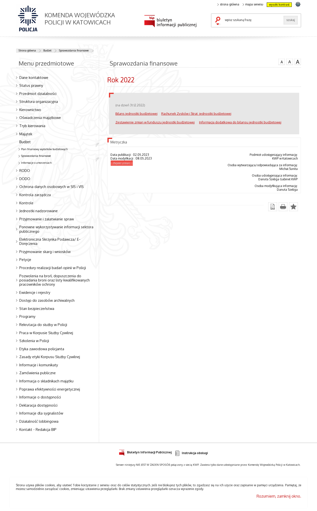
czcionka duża (297, 62)
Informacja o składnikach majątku (46, 381)
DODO (24, 178)
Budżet (47, 50)
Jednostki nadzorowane (38, 211)
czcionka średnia (289, 62)
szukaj (219, 21)
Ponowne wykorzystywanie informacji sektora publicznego (56, 229)
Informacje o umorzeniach (36, 162)
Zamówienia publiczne (37, 373)
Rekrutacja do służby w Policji (43, 324)
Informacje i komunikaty (38, 365)
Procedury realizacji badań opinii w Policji (52, 267)
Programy (27, 316)
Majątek (25, 134)
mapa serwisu (253, 4)
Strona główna (27, 50)
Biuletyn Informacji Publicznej (145, 451)
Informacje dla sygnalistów (41, 413)
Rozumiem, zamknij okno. (279, 496)
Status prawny (31, 85)
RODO (24, 170)
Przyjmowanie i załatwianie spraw (46, 219)
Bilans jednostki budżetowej (136, 113)
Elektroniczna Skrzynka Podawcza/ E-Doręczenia (49, 241)
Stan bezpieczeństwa (36, 308)
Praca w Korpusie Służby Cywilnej (46, 332)
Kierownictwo (30, 109)
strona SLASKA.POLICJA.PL (298, 4)
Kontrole (26, 203)
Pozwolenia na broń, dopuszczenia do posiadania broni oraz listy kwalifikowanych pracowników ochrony (54, 280)
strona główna (228, 4)
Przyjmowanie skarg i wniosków (45, 251)
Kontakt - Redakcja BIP (37, 429)
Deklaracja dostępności (38, 405)
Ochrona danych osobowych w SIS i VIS (51, 186)
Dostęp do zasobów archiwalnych (47, 300)
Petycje (25, 259)
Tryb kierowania (32, 125)
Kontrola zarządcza (35, 194)
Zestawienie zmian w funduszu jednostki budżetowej (155, 122)
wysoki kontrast (279, 4)
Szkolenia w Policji (34, 340)
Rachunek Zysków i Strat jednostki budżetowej (196, 113)
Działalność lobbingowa (38, 421)
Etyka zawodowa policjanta (41, 349)
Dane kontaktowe (33, 77)
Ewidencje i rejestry (34, 292)
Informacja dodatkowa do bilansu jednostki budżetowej (240, 122)
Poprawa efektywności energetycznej (49, 389)
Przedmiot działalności (37, 93)
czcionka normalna (281, 61)
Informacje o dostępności (40, 397)
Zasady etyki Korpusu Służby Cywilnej (49, 356)
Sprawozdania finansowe (74, 50)
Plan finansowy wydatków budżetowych (44, 149)
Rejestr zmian (121, 163)
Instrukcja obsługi (191, 453)
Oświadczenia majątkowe (40, 117)
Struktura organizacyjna (38, 101)
